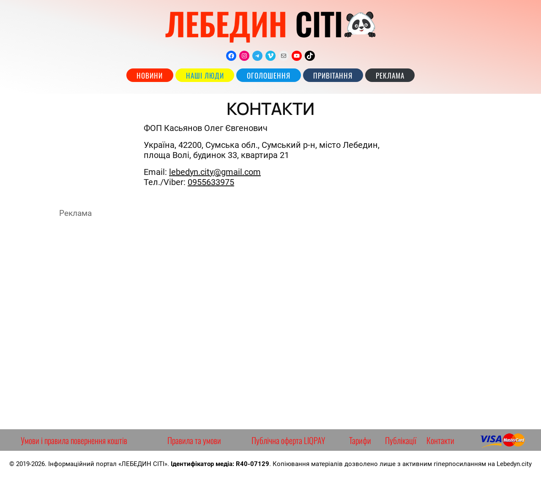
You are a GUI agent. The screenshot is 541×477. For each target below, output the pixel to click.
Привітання (332, 75)
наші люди (205, 75)
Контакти (440, 440)
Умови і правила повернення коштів (74, 440)
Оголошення (268, 75)
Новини (150, 75)
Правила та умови (194, 440)
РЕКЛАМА (390, 75)
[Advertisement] (270, 323)
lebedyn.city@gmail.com (215, 172)
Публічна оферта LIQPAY (288, 440)
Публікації (400, 440)
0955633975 (211, 182)
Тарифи (360, 440)
